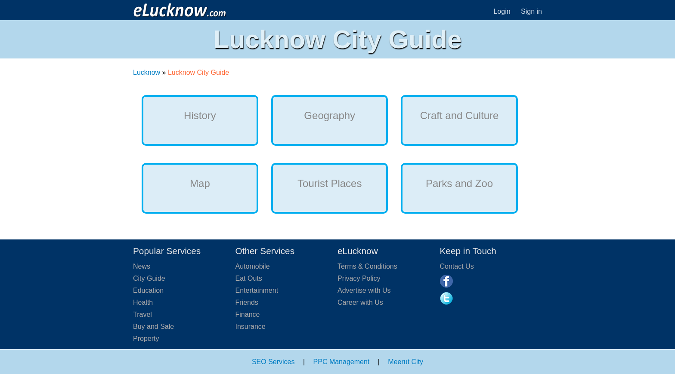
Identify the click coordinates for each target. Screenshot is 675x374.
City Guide (149, 278)
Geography (329, 115)
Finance (247, 314)
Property (146, 338)
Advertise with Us (364, 290)
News (141, 266)
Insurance (250, 326)
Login (501, 11)
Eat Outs (248, 278)
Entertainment (257, 290)
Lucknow (146, 72)
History (200, 115)
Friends (246, 302)
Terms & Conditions (367, 266)
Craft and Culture (459, 115)
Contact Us (457, 266)
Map (200, 183)
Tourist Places (329, 183)
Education (148, 290)
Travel (142, 314)
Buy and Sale (153, 326)
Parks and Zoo (459, 183)
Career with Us (360, 302)
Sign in (531, 11)
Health (143, 302)
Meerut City (405, 361)
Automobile (252, 266)
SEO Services (273, 361)
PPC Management (341, 361)
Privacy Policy (359, 278)
